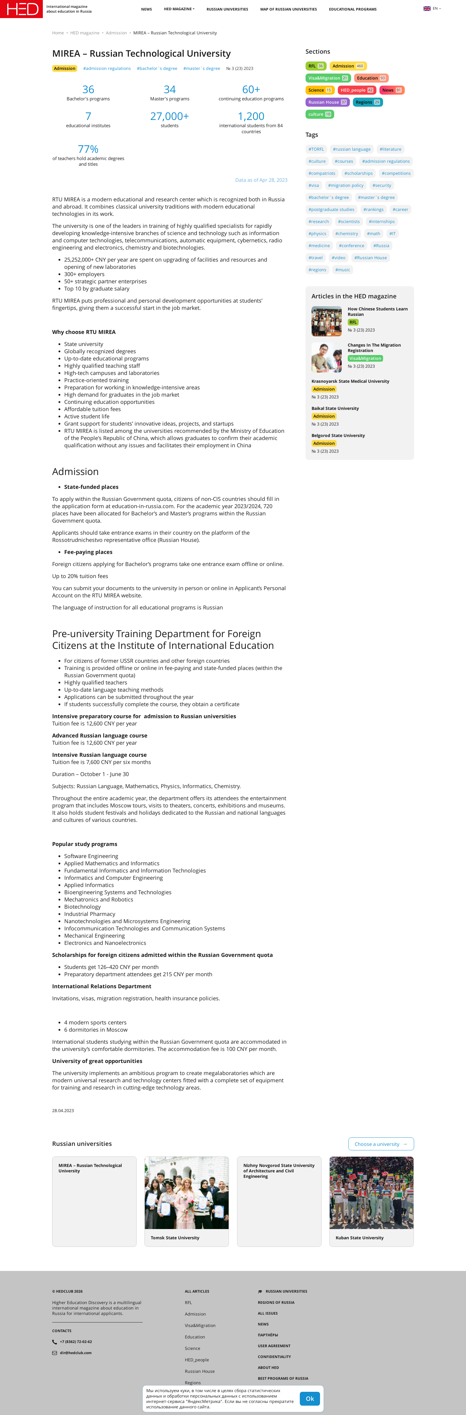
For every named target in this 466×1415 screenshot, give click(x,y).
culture (320, 114)
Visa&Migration (328, 78)
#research (319, 221)
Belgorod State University (338, 435)
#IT (392, 233)
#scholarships (358, 173)
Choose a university (377, 1144)
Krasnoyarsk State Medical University (350, 381)
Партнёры (268, 1335)
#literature (390, 149)
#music (342, 269)
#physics (317, 233)
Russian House (328, 102)
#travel (316, 257)
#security (381, 185)
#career (400, 209)
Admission (116, 33)
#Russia (381, 245)
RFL (316, 66)
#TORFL (316, 149)
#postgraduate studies (331, 209)
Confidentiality (274, 1356)
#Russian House (370, 257)
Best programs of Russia (283, 1378)
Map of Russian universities (288, 9)
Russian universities (227, 9)
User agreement (274, 1346)
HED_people (357, 90)
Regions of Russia (276, 1302)
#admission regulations (107, 68)
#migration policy (345, 185)
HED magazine (178, 8)
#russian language (352, 149)
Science (320, 90)
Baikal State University (335, 408)
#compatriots (322, 173)
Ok (310, 1399)
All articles (197, 1291)
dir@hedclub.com (76, 1353)
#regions (317, 269)
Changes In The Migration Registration (374, 347)
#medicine (319, 245)
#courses (344, 161)
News (146, 9)
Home (58, 33)
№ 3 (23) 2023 (239, 68)
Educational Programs (353, 9)
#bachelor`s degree (157, 68)
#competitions (396, 173)
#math (373, 233)
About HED (268, 1367)
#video (338, 257)
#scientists (349, 221)
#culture (317, 161)
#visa (314, 185)
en (430, 8)
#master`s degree (201, 68)
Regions (368, 102)
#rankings (373, 209)
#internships (382, 221)
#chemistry (346, 233)
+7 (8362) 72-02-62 (76, 1341)
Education (371, 78)
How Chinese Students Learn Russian (378, 311)
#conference (351, 245)
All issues (268, 1313)
